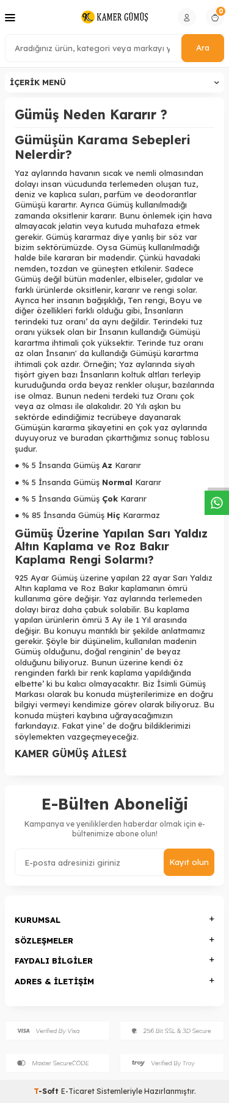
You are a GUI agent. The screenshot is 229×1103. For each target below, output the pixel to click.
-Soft (47, 1091)
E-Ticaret (78, 1091)
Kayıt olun (189, 862)
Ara (202, 47)
